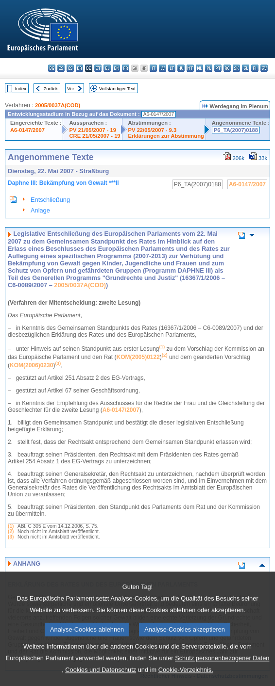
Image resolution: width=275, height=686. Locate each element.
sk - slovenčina (236, 68)
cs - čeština (70, 68)
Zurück (51, 88)
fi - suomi (254, 68)
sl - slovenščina (245, 68)
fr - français (125, 68)
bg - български (51, 68)
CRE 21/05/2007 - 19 (94, 136)
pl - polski (208, 68)
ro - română (227, 68)
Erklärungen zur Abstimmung (166, 136)
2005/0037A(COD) (57, 105)
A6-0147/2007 (27, 130)
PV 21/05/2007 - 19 (92, 130)
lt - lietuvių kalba (171, 68)
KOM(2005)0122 (137, 357)
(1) (11, 526)
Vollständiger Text (117, 88)
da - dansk (79, 68)
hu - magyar (181, 68)
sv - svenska (264, 68)
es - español (61, 68)
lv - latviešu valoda (162, 68)
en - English (116, 68)
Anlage (40, 210)
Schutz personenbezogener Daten (222, 666)
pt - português (218, 68)
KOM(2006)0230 (31, 365)
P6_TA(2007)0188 (236, 130)
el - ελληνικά (107, 68)
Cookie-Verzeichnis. (185, 677)
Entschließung (50, 199)
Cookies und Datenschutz (100, 677)
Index (20, 88)
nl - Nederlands (199, 68)
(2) (11, 531)
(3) (11, 536)
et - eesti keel (98, 68)
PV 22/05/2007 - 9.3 (152, 130)
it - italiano (153, 68)
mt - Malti (190, 68)
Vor (70, 88)
